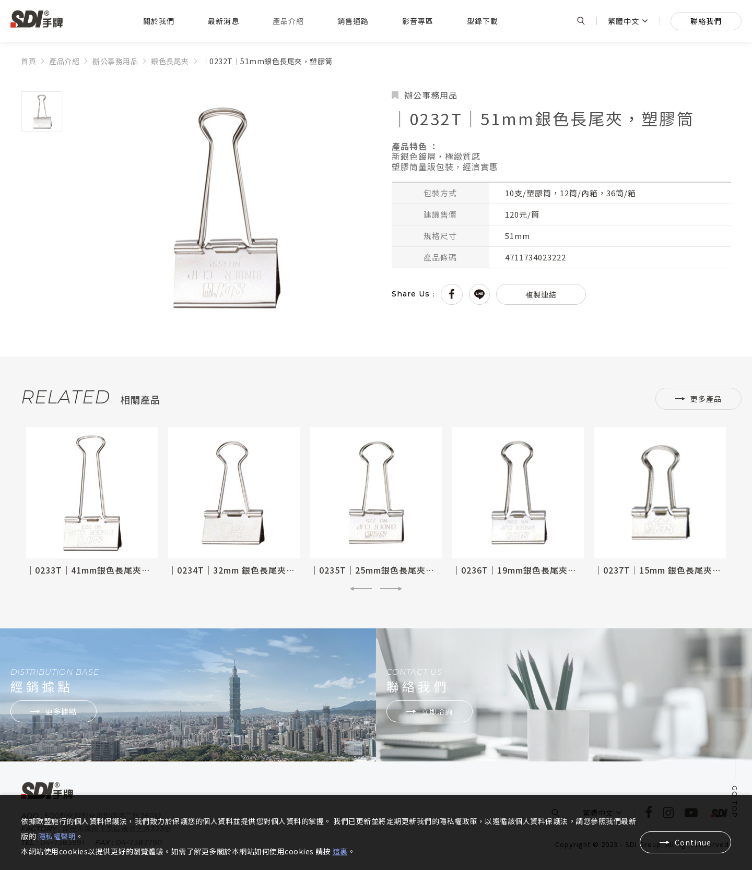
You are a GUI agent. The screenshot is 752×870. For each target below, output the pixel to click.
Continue (693, 842)
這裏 (340, 851)
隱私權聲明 (57, 836)
